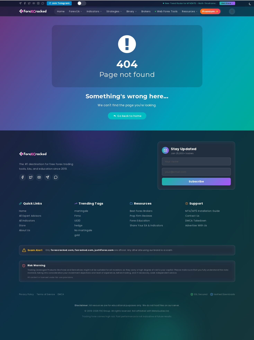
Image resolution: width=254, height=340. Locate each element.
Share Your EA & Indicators (146, 225)
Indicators (94, 11)
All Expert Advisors (30, 216)
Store (22, 225)
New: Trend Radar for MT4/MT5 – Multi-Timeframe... (190, 3)
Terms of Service (46, 294)
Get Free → (227, 3)
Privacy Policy (26, 294)
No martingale (83, 230)
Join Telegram (59, 3)
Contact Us (192, 216)
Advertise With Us (196, 225)
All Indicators (27, 220)
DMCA (61, 294)
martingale (81, 211)
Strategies (114, 11)
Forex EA (75, 11)
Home (61, 11)
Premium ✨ (210, 11)
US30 (77, 220)
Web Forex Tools (166, 11)
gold (77, 235)
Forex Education (140, 220)
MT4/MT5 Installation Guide (202, 211)
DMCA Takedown (195, 220)
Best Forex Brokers (141, 211)
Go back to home (127, 115)
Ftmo (77, 216)
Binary (132, 11)
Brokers (145, 11)
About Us (24, 230)
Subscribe (196, 181)
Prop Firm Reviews (141, 216)
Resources (190, 11)
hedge (78, 225)
